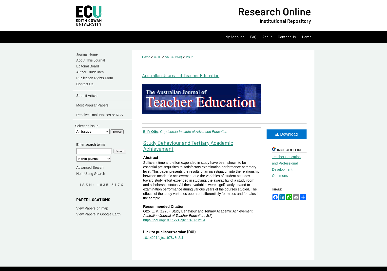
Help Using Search (90, 174)
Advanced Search (90, 167)
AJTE (157, 57)
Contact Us (84, 84)
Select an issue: (87, 126)
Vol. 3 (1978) (173, 57)
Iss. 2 (189, 57)
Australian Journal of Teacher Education (180, 75)
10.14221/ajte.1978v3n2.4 (163, 238)
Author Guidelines (90, 72)
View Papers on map (92, 208)
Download (286, 134)
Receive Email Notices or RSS (99, 115)
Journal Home (87, 54)
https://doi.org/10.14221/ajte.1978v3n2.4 (174, 220)
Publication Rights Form (94, 78)
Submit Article (86, 96)
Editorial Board (87, 66)
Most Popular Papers (92, 105)
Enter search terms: (91, 144)
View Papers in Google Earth (98, 214)
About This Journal (90, 60)
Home (146, 57)
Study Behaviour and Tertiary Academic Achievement (188, 145)
